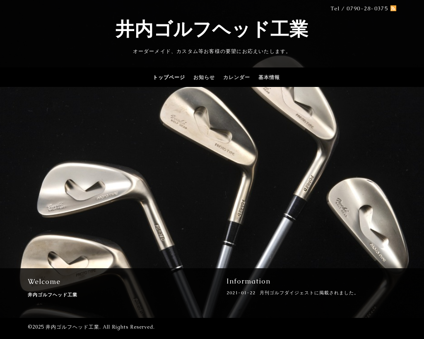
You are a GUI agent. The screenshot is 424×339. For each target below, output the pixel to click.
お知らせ (204, 77)
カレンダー (236, 77)
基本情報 (269, 77)
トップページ (169, 77)
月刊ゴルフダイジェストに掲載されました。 (309, 293)
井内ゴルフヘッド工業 (212, 29)
